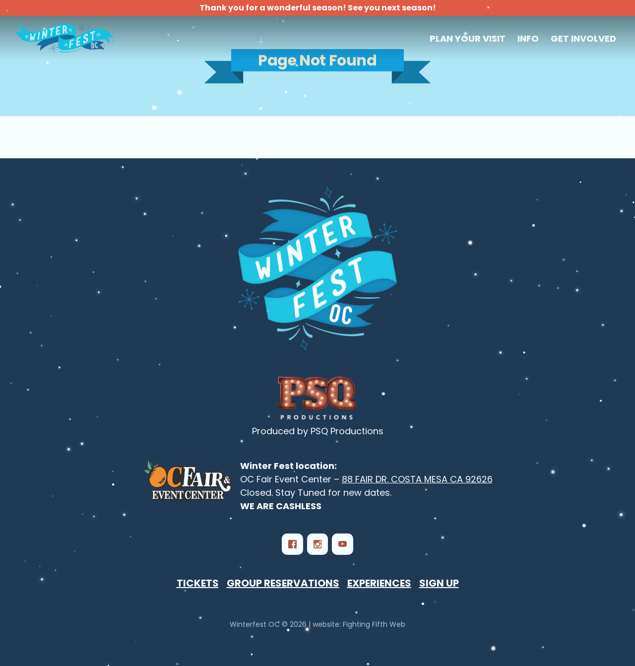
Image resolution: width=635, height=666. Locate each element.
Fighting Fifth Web (374, 624)
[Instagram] (317, 543)
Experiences (379, 583)
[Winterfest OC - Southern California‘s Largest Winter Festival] (317, 268)
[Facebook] (292, 543)
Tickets (198, 583)
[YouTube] (342, 543)
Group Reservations (283, 583)
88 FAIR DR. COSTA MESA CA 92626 (417, 479)
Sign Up (439, 583)
